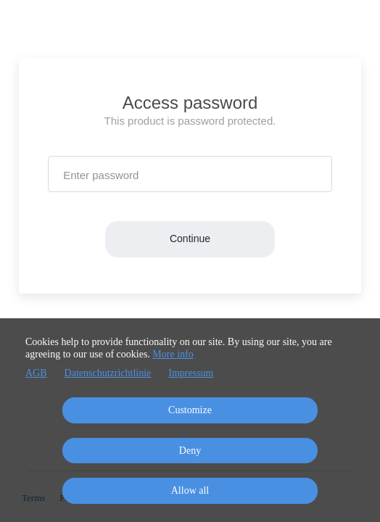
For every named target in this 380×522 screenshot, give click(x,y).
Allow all (190, 490)
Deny (190, 450)
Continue (190, 238)
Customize (190, 410)
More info (172, 354)
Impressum (190, 373)
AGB (36, 373)
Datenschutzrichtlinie (108, 373)
